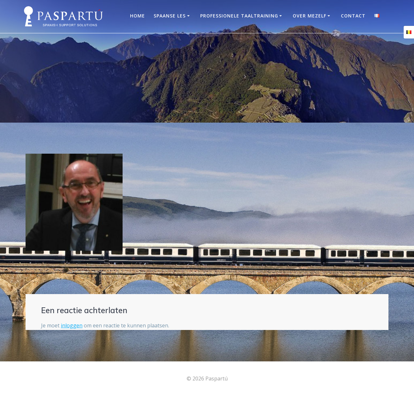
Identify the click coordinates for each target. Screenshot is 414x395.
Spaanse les (170, 16)
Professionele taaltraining (239, 16)
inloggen (71, 325)
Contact (353, 16)
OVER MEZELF (309, 16)
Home (137, 16)
